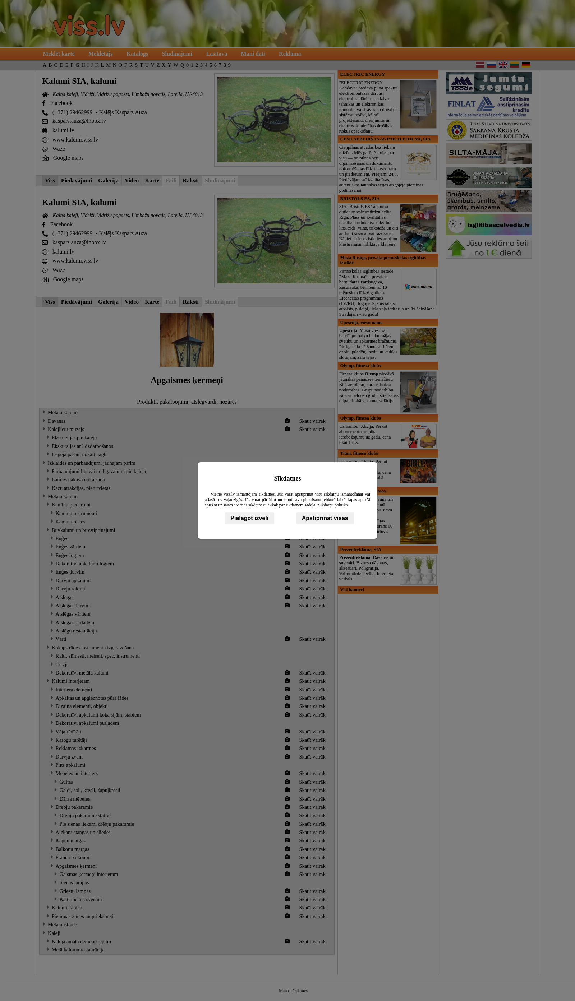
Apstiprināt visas (325, 518)
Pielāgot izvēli (249, 518)
